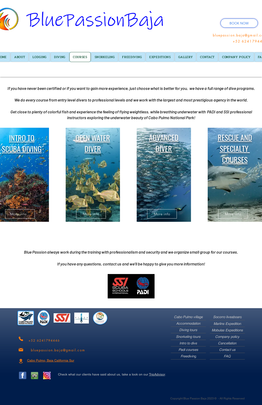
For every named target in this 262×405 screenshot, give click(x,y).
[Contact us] (227, 349)
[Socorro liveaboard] (227, 317)
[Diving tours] (188, 330)
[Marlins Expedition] (227, 323)
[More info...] (20, 214)
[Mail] (20, 349)
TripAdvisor (157, 374)
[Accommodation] (188, 323)
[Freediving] (188, 356)
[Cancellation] (227, 343)
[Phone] (20, 339)
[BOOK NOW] (239, 23)
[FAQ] (227, 356)
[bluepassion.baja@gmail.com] (58, 350)
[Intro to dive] (188, 343)
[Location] (20, 361)
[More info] (91, 214)
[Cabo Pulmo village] (188, 317)
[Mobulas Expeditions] (227, 330)
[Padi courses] (188, 349)
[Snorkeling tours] (188, 336)
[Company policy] (227, 336)
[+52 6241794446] (44, 340)
